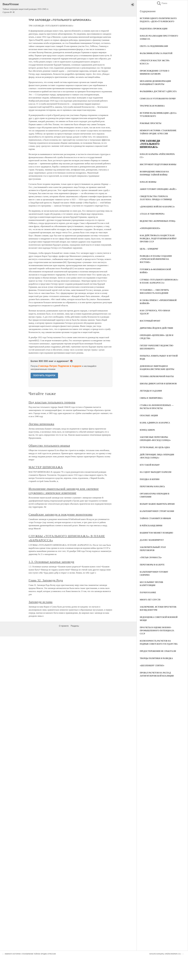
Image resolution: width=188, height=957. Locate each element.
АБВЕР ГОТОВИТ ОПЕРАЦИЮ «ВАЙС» (158, 189)
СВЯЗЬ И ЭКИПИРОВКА (151, 398)
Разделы (75, 626)
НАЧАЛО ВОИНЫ (148, 182)
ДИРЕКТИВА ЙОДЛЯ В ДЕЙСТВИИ (156, 328)
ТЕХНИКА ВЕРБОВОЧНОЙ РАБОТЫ (157, 376)
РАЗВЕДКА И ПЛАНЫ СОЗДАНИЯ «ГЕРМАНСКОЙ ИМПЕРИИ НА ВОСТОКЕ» (156, 259)
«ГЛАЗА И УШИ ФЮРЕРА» (152, 214)
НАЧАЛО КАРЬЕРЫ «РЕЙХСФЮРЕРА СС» (165, 954)
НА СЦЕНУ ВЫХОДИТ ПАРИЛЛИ (155, 472)
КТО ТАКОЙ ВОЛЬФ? (150, 465)
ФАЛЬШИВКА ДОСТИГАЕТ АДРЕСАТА (158, 91)
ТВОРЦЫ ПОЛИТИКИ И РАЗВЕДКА (156, 658)
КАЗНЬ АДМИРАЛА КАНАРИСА (155, 423)
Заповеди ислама (40, 602)
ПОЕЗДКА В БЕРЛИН (149, 479)
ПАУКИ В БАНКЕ (148, 592)
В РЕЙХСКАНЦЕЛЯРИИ (151, 525)
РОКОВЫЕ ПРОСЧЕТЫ (150, 123)
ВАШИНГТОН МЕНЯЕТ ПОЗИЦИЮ (156, 533)
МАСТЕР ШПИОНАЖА (46, 467)
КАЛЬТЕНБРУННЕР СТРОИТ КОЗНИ (157, 511)
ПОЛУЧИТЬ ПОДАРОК (44, 375)
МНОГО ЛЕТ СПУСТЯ (150, 600)
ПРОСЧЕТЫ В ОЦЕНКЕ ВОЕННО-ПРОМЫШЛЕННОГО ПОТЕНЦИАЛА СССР (157, 630)
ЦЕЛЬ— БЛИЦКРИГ (149, 249)
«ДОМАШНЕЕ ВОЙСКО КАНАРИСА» (157, 207)
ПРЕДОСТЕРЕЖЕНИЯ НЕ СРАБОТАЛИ (158, 651)
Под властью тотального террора (52, 402)
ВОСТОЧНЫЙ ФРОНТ (150, 321)
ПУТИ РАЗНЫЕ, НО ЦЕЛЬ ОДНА (155, 447)
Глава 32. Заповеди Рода (46, 580)
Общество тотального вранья (49, 445)
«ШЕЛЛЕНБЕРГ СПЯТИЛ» (152, 665)
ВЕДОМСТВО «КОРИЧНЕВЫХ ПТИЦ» (158, 221)
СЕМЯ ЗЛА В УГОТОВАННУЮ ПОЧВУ (158, 98)
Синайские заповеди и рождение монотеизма (60, 514)
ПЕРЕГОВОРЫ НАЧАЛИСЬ (152, 486)
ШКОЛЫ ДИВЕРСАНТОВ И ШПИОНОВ (158, 383)
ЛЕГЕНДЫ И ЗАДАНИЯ (151, 391)
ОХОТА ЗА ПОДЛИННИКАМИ (154, 46)
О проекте (64, 626)
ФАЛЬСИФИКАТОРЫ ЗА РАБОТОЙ (156, 53)
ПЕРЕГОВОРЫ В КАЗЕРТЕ (152, 565)
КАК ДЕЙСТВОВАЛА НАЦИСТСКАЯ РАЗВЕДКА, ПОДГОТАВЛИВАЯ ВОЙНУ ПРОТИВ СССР (158, 238)
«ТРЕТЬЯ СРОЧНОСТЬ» (151, 557)
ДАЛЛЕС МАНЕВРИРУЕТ (152, 540)
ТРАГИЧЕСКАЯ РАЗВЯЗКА (152, 106)
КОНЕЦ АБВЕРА (147, 430)
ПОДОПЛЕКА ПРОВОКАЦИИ (153, 29)
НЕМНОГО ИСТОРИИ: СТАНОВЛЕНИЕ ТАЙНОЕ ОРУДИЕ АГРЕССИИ (30, 954)
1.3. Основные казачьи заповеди (51, 561)
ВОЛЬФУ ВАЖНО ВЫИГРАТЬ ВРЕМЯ (157, 504)
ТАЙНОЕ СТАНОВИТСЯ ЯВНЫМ (155, 518)
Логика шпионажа (41, 424)
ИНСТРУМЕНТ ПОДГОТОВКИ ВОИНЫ (158, 164)
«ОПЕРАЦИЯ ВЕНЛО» (150, 228)
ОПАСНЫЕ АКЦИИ (149, 415)
